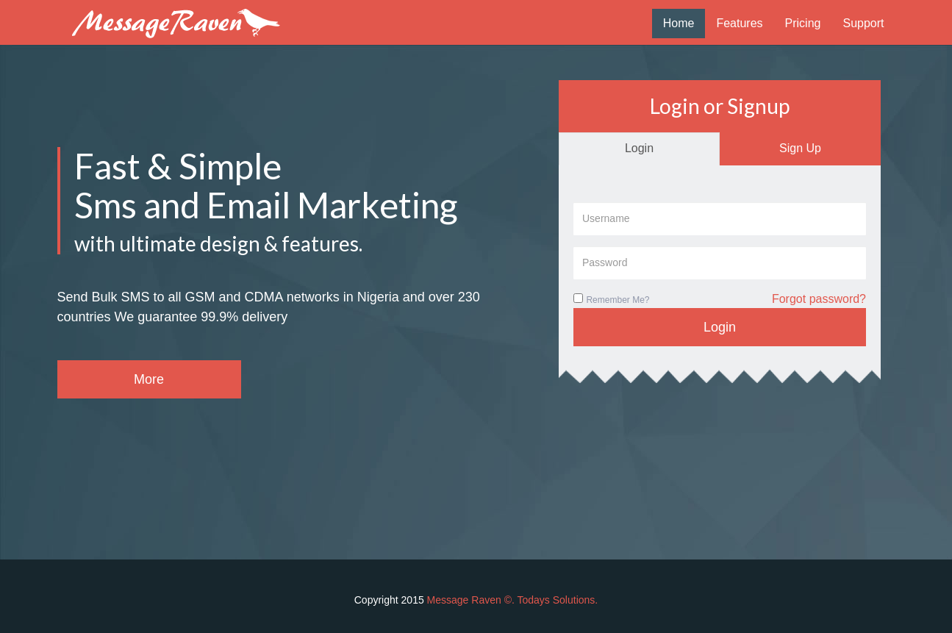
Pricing (803, 23)
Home (679, 23)
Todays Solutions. (558, 600)
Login (639, 148)
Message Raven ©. (472, 600)
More (149, 379)
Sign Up (800, 148)
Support (863, 23)
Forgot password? (819, 299)
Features (739, 23)
